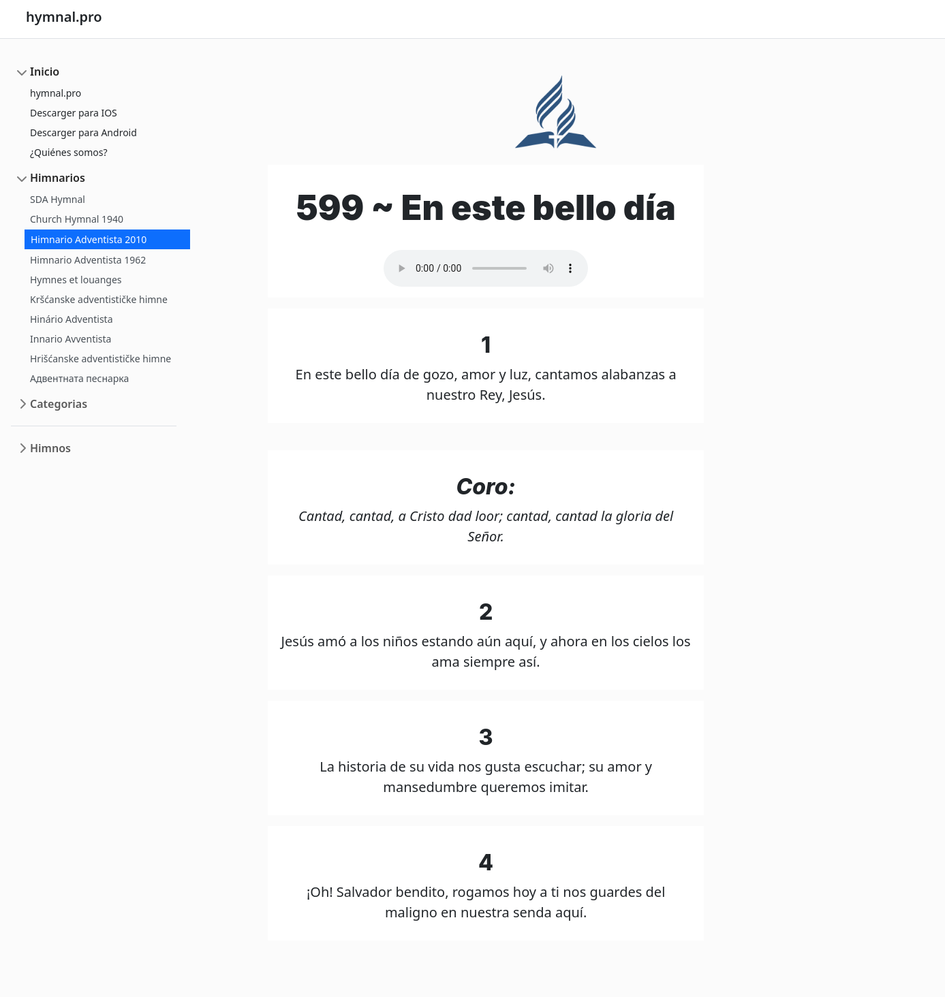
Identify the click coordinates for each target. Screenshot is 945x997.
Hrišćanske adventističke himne (100, 358)
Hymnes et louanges (76, 279)
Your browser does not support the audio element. (486, 268)
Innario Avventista (70, 338)
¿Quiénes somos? (69, 152)
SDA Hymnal (57, 199)
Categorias (58, 403)
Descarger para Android (83, 132)
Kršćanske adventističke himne (99, 299)
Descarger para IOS (73, 112)
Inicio (44, 71)
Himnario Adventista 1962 (88, 259)
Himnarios (57, 177)
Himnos (50, 448)
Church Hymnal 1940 (76, 218)
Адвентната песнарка (79, 378)
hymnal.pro (55, 92)
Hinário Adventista (71, 319)
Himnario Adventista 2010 (88, 239)
